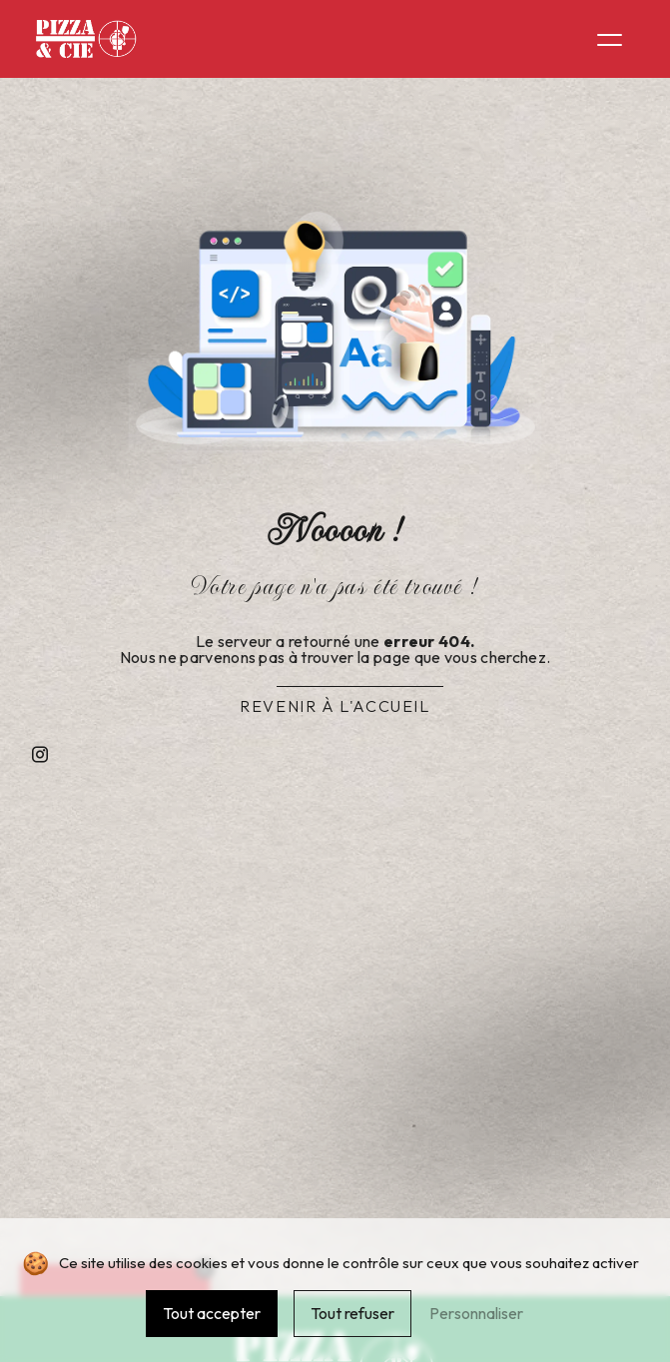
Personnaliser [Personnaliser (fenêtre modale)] (476, 1313)
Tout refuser (352, 1313)
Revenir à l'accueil (334, 706)
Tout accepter (212, 1313)
